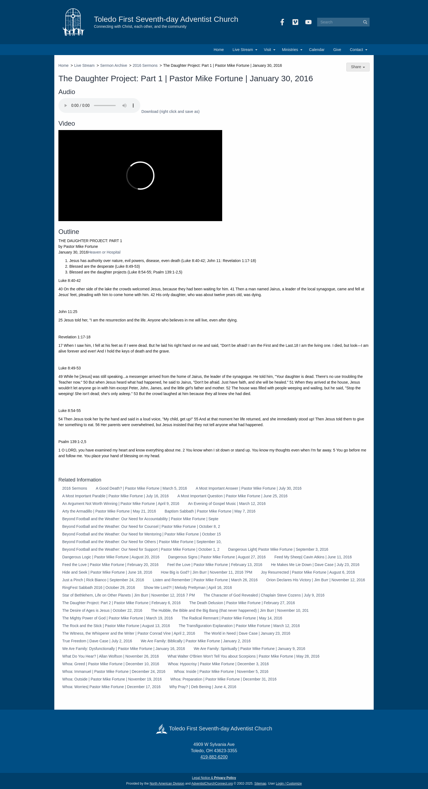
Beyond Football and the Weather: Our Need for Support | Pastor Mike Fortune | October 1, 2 (140, 549)
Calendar (317, 49)
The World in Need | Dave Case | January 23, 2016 (247, 633)
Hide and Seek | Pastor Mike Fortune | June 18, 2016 (107, 572)
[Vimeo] (295, 22)
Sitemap (260, 783)
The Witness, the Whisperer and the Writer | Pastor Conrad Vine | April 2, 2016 (128, 633)
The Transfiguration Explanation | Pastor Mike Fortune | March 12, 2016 (239, 626)
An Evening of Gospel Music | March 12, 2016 (227, 503)
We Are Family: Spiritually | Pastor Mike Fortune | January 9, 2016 (249, 648)
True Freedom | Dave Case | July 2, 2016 (97, 641)
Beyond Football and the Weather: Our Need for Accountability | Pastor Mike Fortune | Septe (140, 519)
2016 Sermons (145, 65)
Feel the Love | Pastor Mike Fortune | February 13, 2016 (214, 564)
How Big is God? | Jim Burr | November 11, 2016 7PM (206, 572)
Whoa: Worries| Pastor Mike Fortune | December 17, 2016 (111, 687)
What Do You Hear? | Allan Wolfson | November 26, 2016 (110, 656)
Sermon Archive (113, 65)
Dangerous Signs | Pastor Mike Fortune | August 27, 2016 (217, 557)
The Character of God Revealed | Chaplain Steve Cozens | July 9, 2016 (264, 595)
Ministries (290, 49)
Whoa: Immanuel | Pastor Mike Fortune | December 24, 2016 (113, 671)
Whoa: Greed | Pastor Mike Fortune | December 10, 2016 (110, 664)
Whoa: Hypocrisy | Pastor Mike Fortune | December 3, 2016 (218, 664)
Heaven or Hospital (104, 252)
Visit (267, 49)
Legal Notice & (214, 778)
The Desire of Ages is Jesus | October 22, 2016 (102, 610)
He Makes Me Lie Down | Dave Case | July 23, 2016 (315, 564)
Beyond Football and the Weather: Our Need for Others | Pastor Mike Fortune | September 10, (142, 542)
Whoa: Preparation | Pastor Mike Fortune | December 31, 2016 (223, 679)
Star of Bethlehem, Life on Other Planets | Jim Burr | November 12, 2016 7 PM (128, 595)
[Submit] (365, 22)
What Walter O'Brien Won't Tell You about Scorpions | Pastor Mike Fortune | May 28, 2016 (243, 656)
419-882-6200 (214, 757)
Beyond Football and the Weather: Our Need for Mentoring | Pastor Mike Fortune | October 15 (141, 534)
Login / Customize (289, 783)
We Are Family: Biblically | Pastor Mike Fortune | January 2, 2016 (196, 641)
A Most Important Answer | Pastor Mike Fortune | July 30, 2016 (249, 488)
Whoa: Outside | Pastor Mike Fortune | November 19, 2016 (112, 679)
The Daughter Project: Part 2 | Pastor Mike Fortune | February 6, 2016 (121, 603)
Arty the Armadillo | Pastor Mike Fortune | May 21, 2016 (109, 511)
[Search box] (343, 22)
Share (358, 67)
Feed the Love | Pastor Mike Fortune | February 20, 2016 (110, 564)
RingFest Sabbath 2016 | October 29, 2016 (98, 587)
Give (337, 49)
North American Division (167, 783)
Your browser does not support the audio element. (99, 105)
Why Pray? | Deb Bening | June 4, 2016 (202, 687)
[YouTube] (308, 22)
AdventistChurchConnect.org (212, 783)
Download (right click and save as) (170, 111)
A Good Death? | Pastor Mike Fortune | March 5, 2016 (141, 488)
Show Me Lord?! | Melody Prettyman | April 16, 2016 (188, 587)
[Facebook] (282, 22)
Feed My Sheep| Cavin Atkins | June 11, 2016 (313, 557)
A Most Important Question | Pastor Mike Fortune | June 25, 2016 (232, 496)
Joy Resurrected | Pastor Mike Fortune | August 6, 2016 (308, 572)
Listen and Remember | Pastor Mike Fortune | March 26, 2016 (205, 580)
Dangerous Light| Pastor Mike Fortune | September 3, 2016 (278, 549)
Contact (356, 49)
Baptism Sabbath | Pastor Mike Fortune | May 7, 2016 (210, 511)
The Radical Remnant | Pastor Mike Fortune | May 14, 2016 (232, 618)
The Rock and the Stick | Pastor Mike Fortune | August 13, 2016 (116, 626)
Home (219, 49)
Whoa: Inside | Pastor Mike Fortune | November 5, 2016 (221, 671)
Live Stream (243, 49)
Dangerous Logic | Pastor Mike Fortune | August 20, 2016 (110, 557)
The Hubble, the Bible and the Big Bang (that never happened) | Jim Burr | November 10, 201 (230, 610)
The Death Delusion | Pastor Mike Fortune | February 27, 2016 (242, 603)
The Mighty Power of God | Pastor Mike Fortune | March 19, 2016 (117, 618)
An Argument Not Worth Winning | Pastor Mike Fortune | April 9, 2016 (120, 503)
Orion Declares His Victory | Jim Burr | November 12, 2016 (315, 580)
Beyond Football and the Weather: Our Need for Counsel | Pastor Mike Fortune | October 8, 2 (141, 526)
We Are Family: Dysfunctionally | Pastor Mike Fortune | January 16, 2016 (123, 648)
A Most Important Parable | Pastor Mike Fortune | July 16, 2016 (115, 496)
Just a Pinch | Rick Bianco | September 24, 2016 (103, 580)
